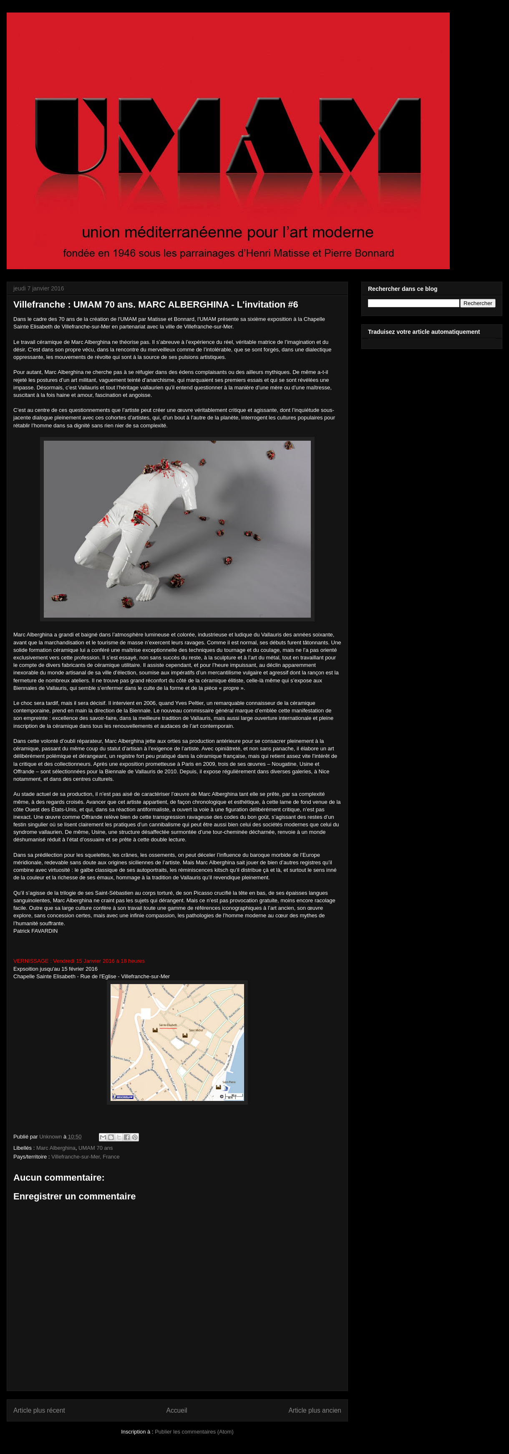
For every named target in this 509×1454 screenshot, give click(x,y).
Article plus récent (39, 1410)
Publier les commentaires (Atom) (194, 1432)
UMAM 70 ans (95, 1148)
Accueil (176, 1410)
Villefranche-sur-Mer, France (85, 1157)
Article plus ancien (314, 1410)
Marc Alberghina (56, 1148)
